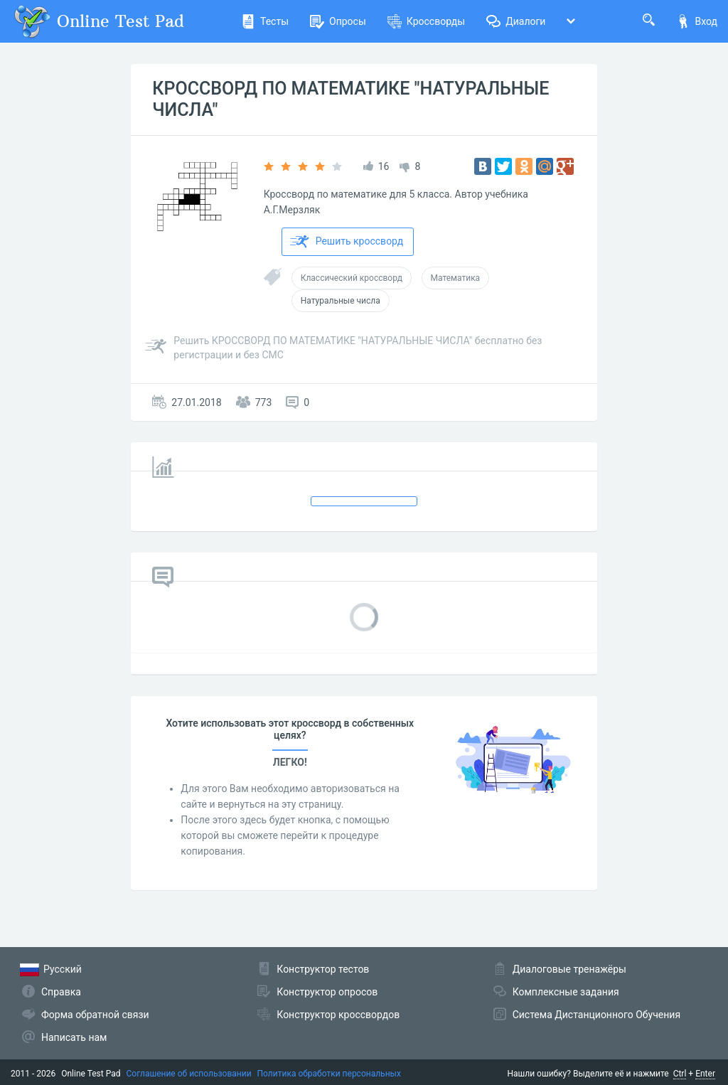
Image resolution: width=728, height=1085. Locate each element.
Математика (456, 278)
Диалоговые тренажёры (569, 969)
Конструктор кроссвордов (338, 1014)
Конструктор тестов (323, 969)
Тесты (265, 21)
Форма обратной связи (95, 1014)
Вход (696, 21)
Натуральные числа (340, 301)
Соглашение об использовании (189, 1074)
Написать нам (74, 1037)
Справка (61, 992)
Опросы (338, 21)
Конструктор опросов (327, 992)
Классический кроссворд (351, 278)
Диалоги (515, 21)
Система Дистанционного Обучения (596, 1014)
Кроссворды (426, 21)
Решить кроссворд (347, 241)
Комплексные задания (566, 992)
